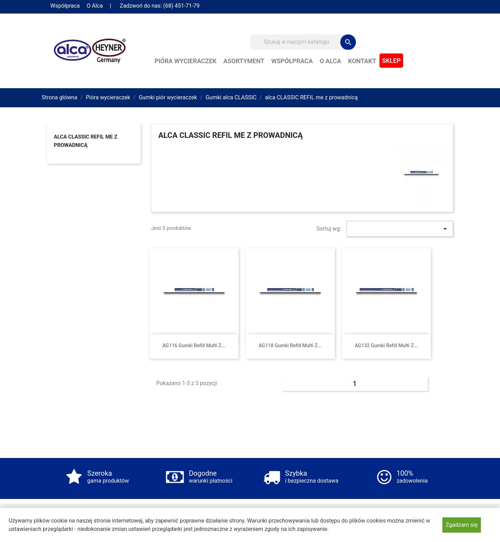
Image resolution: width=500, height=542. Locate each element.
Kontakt (362, 61)
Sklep (391, 60)
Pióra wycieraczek (185, 61)
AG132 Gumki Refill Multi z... (386, 345)
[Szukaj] (302, 42)
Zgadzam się (461, 525)
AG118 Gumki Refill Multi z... (290, 345)
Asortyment (243, 61)
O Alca (95, 5)
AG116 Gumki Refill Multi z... (194, 345)
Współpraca (65, 5)
